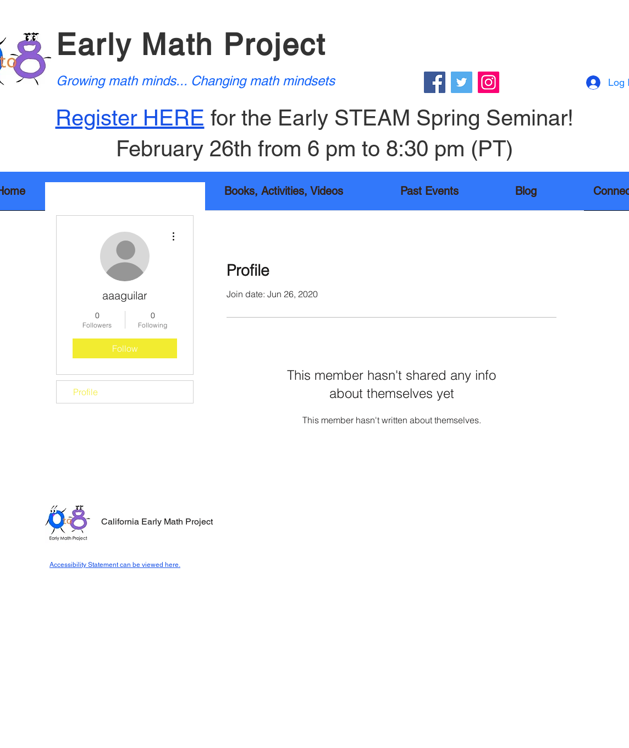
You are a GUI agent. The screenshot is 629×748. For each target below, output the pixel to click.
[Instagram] (488, 82)
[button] (284, 194)
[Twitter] (461, 82)
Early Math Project (191, 44)
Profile (85, 391)
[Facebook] (434, 82)
